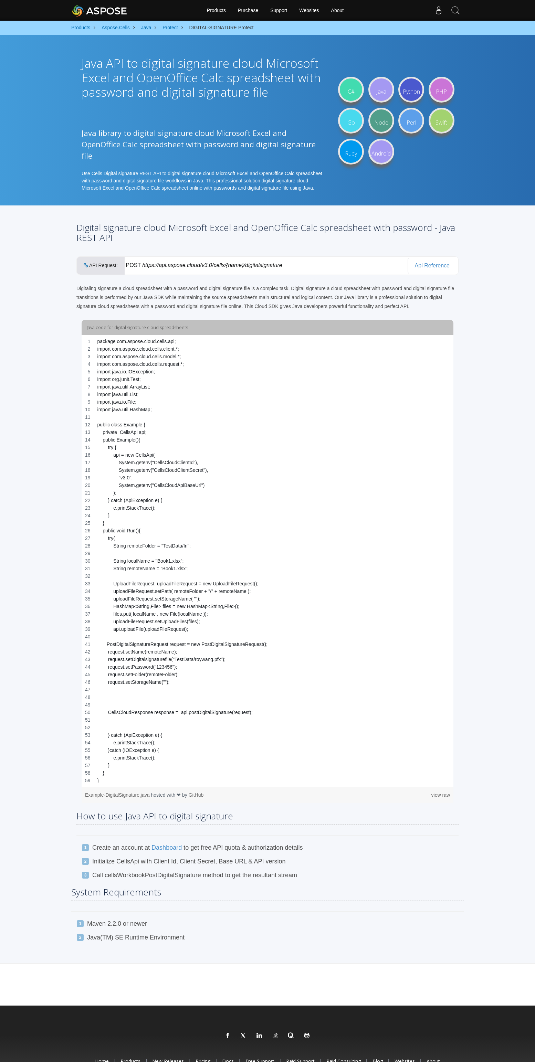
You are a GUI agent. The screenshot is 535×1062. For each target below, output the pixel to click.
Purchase (248, 10)
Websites (309, 10)
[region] (267, 561)
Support (278, 10)
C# (351, 89)
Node (381, 120)
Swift (441, 120)
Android (381, 151)
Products (216, 10)
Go (351, 120)
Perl (411, 120)
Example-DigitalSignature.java (118, 795)
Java (381, 89)
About (337, 10)
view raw (440, 795)
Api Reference (432, 265)
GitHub (196, 795)
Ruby (351, 151)
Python (411, 89)
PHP (441, 89)
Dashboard (166, 847)
